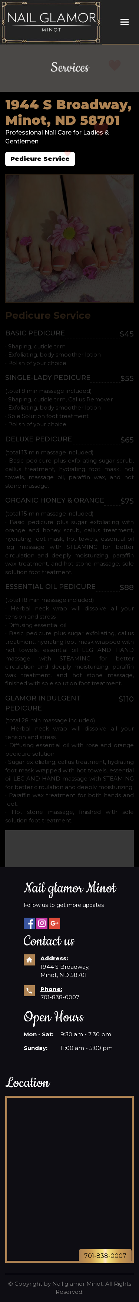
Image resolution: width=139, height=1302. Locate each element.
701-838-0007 (59, 997)
